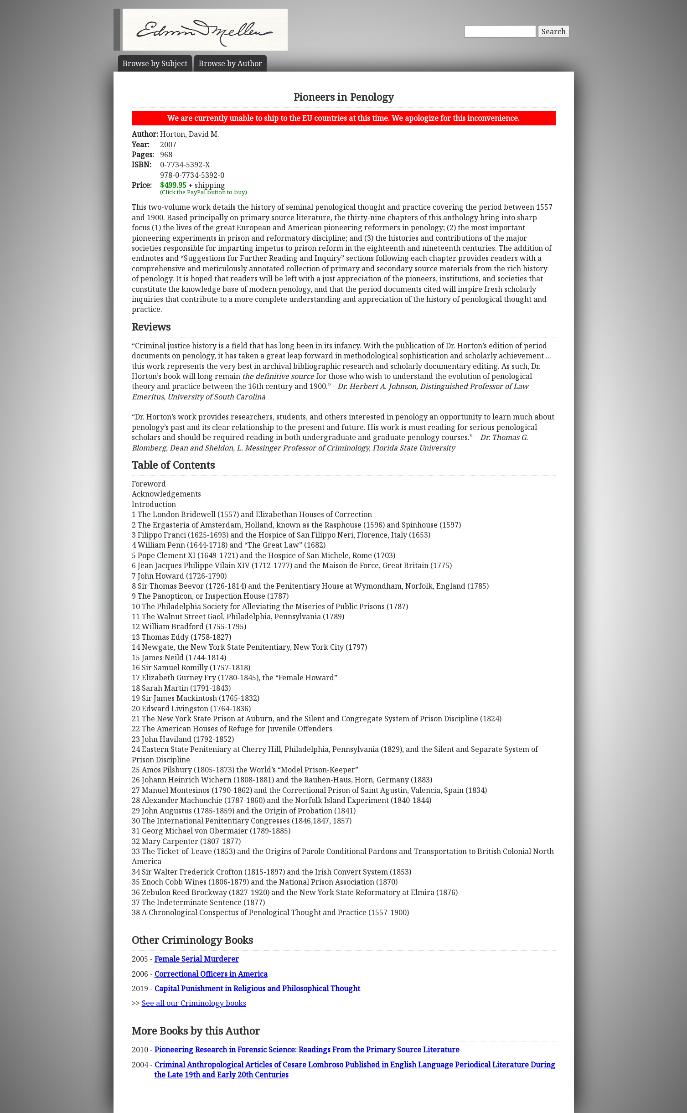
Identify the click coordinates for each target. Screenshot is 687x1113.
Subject (155, 63)
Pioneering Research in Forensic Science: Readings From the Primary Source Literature (307, 1050)
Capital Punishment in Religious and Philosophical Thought (257, 989)
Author (230, 63)
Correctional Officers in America (211, 974)
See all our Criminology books (194, 1003)
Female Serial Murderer (197, 959)
